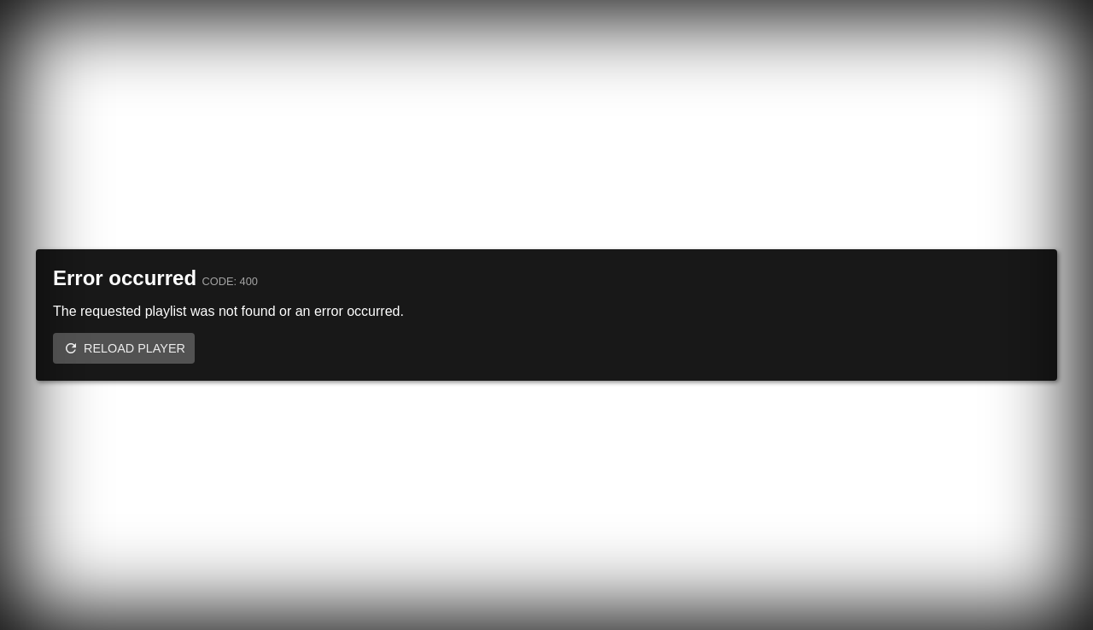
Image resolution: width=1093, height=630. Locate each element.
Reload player (134, 348)
